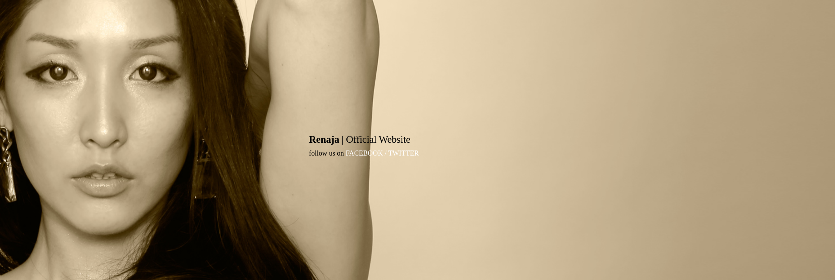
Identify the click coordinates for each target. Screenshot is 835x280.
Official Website (378, 139)
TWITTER (403, 153)
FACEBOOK (364, 153)
